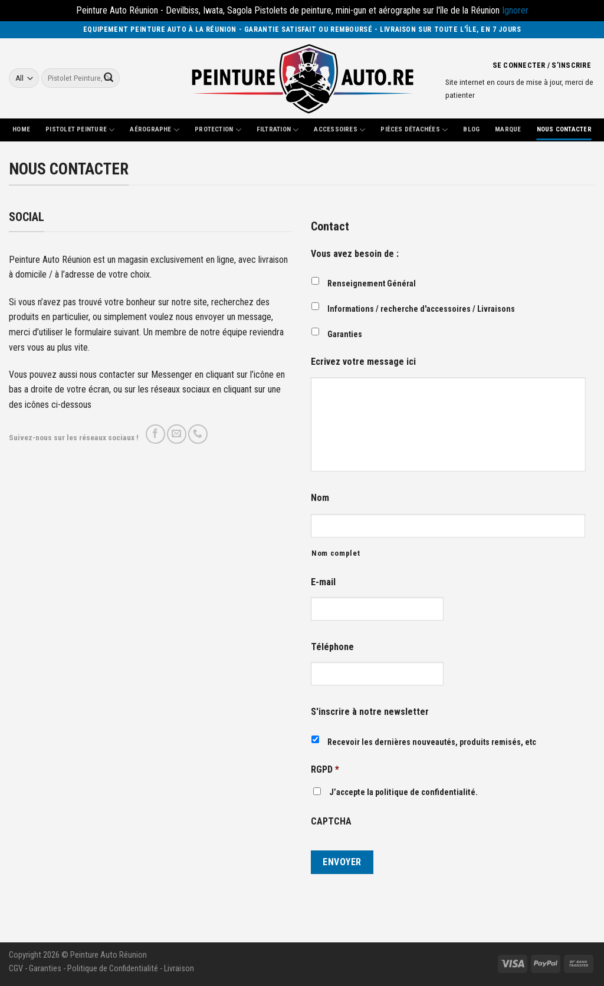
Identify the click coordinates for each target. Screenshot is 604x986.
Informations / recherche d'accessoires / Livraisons (421, 309)
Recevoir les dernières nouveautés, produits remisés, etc (431, 742)
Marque (508, 129)
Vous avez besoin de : (355, 253)
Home (21, 129)
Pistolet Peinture (79, 130)
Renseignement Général (371, 283)
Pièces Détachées (414, 130)
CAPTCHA (331, 821)
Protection (218, 130)
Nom (320, 497)
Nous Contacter (564, 129)
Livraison (179, 969)
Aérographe (154, 130)
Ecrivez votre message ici (363, 361)
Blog (471, 129)
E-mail (323, 582)
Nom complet (335, 553)
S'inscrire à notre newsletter (370, 711)
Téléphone (332, 646)
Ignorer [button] (515, 10)
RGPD (325, 769)
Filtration (278, 130)
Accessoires (339, 130)
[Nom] (448, 525)
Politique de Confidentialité (112, 969)
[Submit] (109, 78)
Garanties (344, 334)
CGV (16, 969)
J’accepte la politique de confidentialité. (403, 792)
